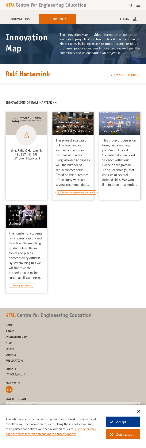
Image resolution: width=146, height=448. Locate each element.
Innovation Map (16, 337)
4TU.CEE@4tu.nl (15, 374)
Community (58, 19)
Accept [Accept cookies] (118, 422)
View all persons (123, 75)
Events (10, 349)
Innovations (20, 19)
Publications (15, 361)
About (10, 331)
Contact (11, 355)
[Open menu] (138, 5)
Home (9, 325)
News (9, 343)
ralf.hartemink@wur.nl (26, 158)
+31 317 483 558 (26, 154)
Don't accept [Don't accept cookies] (122, 434)
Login (124, 19)
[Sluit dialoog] (138, 411)
